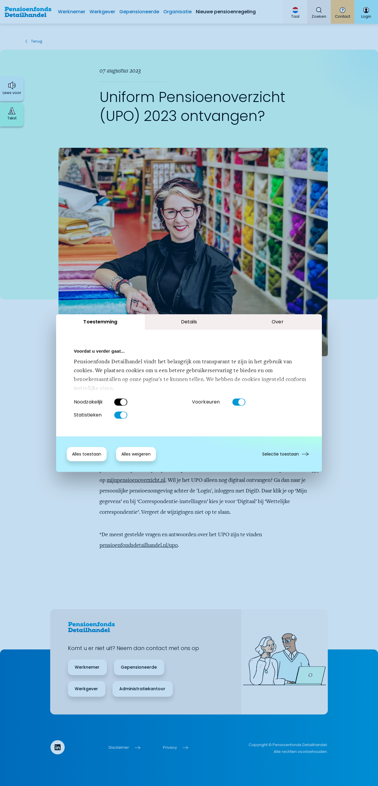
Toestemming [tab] (100, 321)
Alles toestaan (86, 454)
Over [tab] (277, 321)
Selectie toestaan (280, 454)
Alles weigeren (136, 454)
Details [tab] (189, 321)
